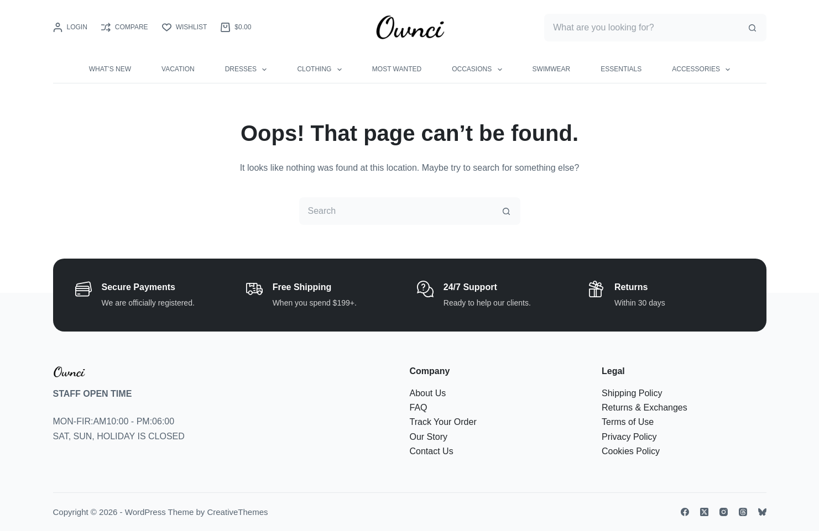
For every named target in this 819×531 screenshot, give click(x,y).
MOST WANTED (396, 69)
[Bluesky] (762, 512)
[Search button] (752, 27)
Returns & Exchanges (644, 407)
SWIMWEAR (552, 69)
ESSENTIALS (621, 69)
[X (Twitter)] (704, 512)
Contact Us (431, 451)
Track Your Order (443, 422)
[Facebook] (685, 512)
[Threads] (743, 512)
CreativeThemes (237, 512)
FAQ (418, 407)
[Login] (70, 27)
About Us (428, 393)
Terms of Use (628, 422)
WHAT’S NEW (110, 69)
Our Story (428, 436)
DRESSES (248, 69)
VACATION (178, 69)
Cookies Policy (631, 451)
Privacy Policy (629, 436)
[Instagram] (723, 512)
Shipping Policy (632, 393)
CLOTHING (321, 69)
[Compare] (124, 27)
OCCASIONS (479, 69)
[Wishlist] (184, 27)
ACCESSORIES (703, 69)
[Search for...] (641, 27)
